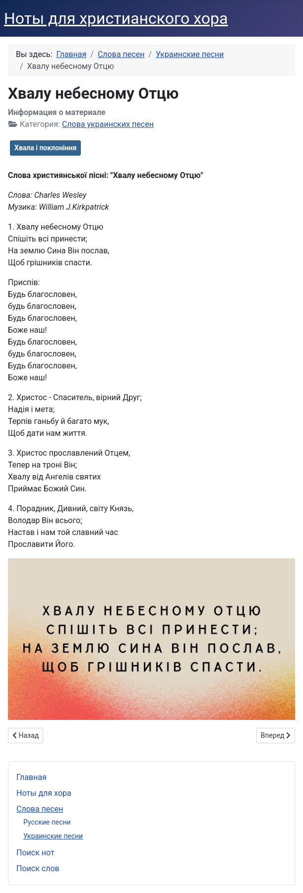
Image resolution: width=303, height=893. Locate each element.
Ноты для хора (43, 793)
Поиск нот (35, 852)
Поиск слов (38, 868)
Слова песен (39, 809)
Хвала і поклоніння (45, 148)
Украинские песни (53, 836)
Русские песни (47, 822)
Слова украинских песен (108, 124)
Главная (31, 777)
